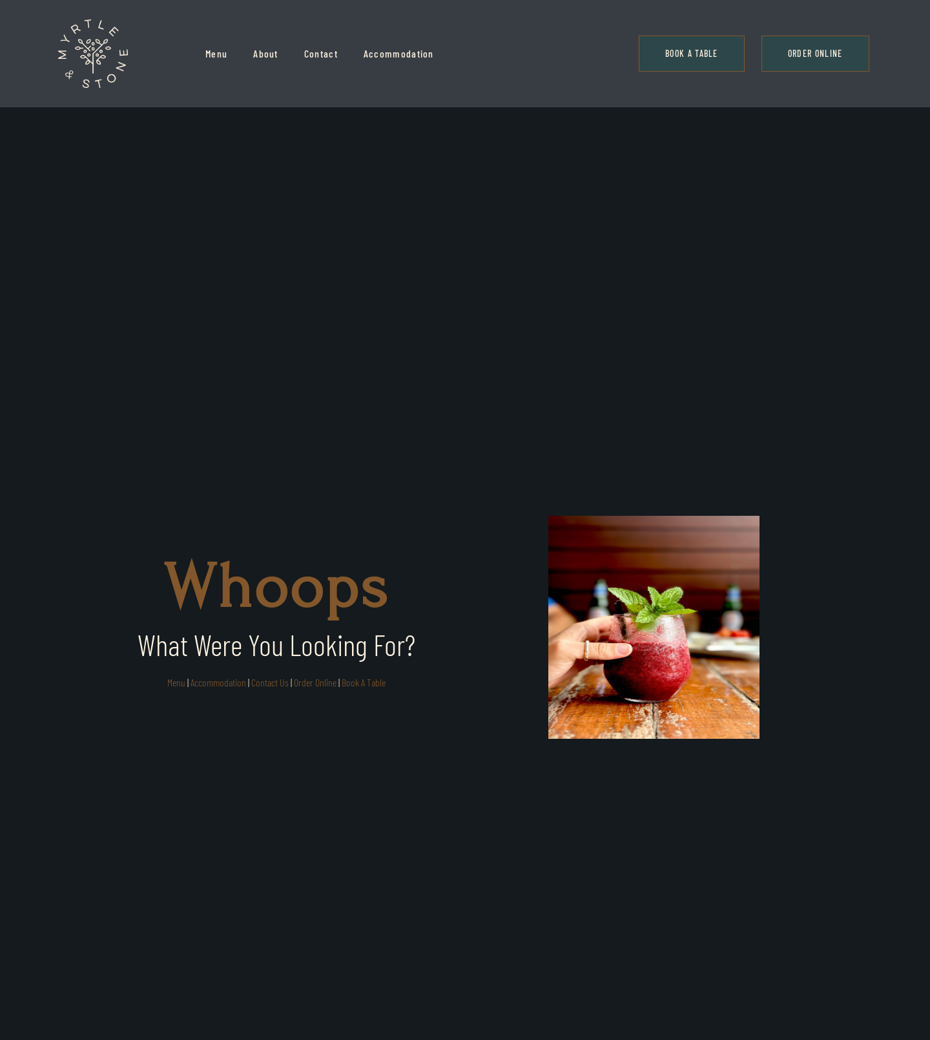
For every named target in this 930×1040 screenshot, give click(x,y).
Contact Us (270, 682)
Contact (321, 53)
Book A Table (364, 682)
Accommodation (399, 53)
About (265, 53)
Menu (216, 53)
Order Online (315, 682)
